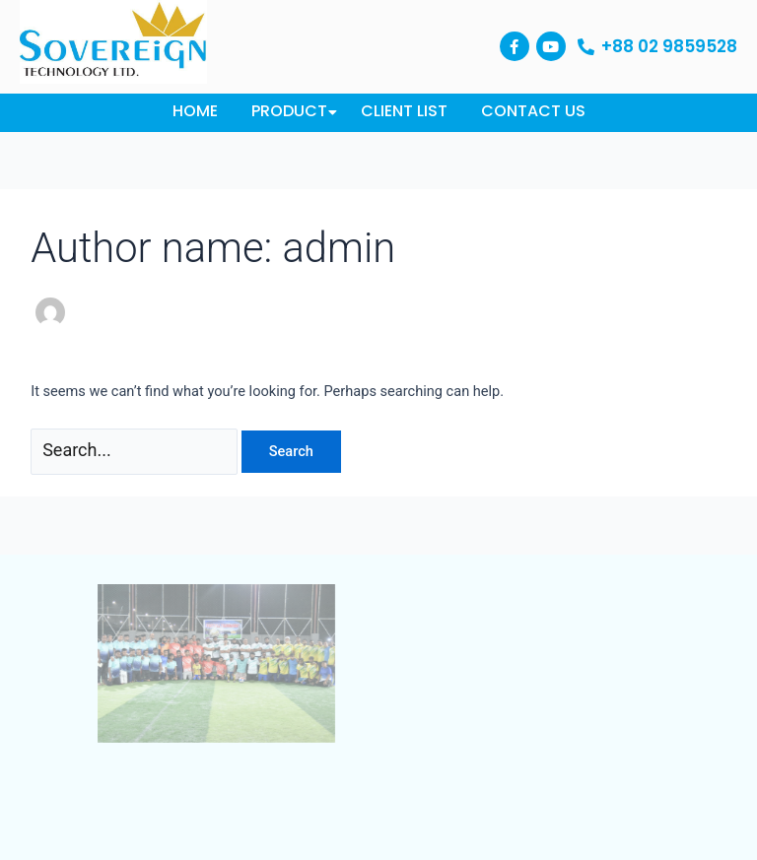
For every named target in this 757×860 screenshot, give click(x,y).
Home (195, 110)
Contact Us (533, 110)
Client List (404, 110)
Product (292, 110)
